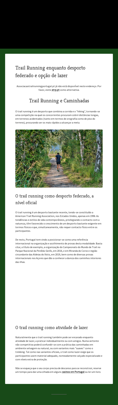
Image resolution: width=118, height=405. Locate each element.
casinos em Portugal (73, 371)
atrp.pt (55, 89)
